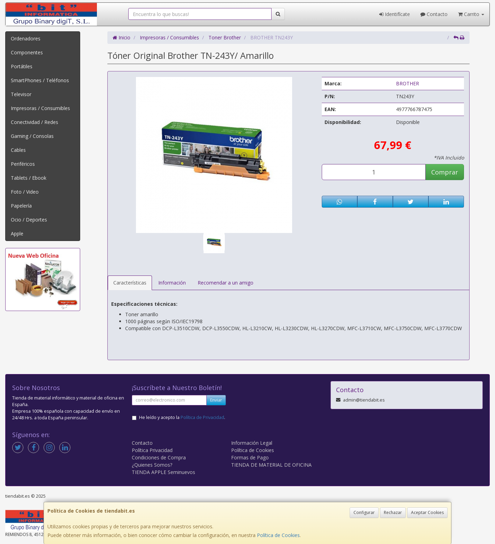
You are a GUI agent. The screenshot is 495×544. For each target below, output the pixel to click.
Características (129, 282)
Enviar (216, 400)
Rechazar (393, 512)
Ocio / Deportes (29, 219)
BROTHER (407, 83)
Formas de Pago (250, 457)
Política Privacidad (152, 450)
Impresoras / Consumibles (40, 108)
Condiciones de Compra (159, 457)
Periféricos (23, 164)
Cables (18, 150)
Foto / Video (25, 191)
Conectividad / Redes (34, 122)
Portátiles (21, 66)
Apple (17, 233)
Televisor (21, 94)
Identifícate (394, 14)
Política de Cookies (278, 535)
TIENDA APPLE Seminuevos (163, 472)
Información (172, 282)
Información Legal (251, 443)
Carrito (471, 14)
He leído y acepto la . (182, 417)
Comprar (444, 172)
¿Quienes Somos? (152, 464)
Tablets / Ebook (28, 177)
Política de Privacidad (202, 417)
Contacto (434, 14)
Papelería (21, 205)
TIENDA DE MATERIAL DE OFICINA (271, 464)
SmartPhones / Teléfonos (40, 80)
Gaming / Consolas (32, 136)
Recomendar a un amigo (225, 282)
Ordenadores (25, 38)
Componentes (27, 52)
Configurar (364, 512)
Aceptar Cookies (427, 512)
